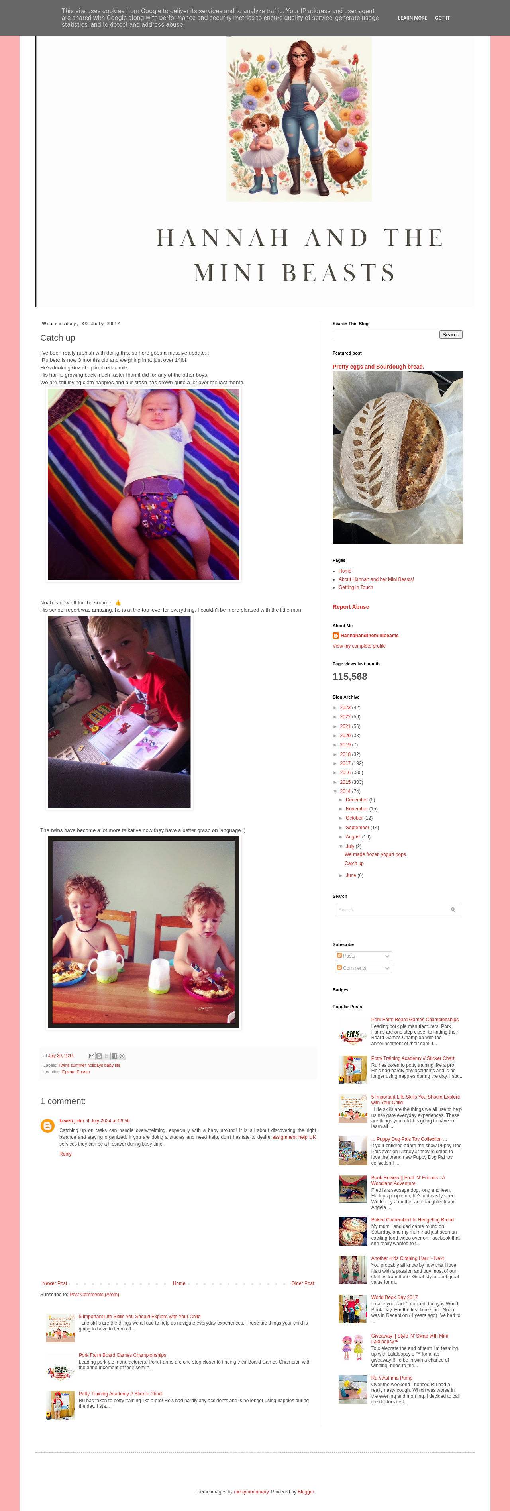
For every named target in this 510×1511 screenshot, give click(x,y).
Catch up (354, 863)
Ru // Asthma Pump (391, 1378)
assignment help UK (294, 1137)
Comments (351, 968)
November (357, 809)
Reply (65, 1154)
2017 (346, 763)
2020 (346, 735)
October (355, 818)
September (358, 827)
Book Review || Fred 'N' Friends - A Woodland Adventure (408, 1180)
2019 (346, 745)
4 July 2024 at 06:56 (108, 1121)
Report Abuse (351, 607)
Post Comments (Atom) (94, 1294)
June (351, 875)
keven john (71, 1121)
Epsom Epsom (76, 1071)
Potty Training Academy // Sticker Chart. (121, 1394)
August (354, 837)
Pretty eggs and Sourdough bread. (378, 366)
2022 (346, 717)
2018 (346, 754)
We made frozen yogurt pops (375, 854)
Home (179, 1283)
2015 (346, 782)
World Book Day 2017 (394, 1297)
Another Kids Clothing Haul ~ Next (407, 1258)
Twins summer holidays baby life (89, 1065)
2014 (346, 791)
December (357, 800)
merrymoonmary (251, 1492)
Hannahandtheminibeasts (370, 635)
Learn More (413, 18)
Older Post (302, 1283)
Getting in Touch (356, 587)
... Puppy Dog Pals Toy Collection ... (409, 1139)
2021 (346, 726)
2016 (346, 772)
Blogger (306, 1492)
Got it (442, 18)
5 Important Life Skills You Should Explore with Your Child (140, 1316)
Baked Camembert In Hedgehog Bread (412, 1220)
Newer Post (54, 1283)
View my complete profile (359, 646)
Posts (346, 956)
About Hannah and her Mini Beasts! (376, 579)
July (351, 846)
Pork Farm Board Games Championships (122, 1355)
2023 (346, 707)
